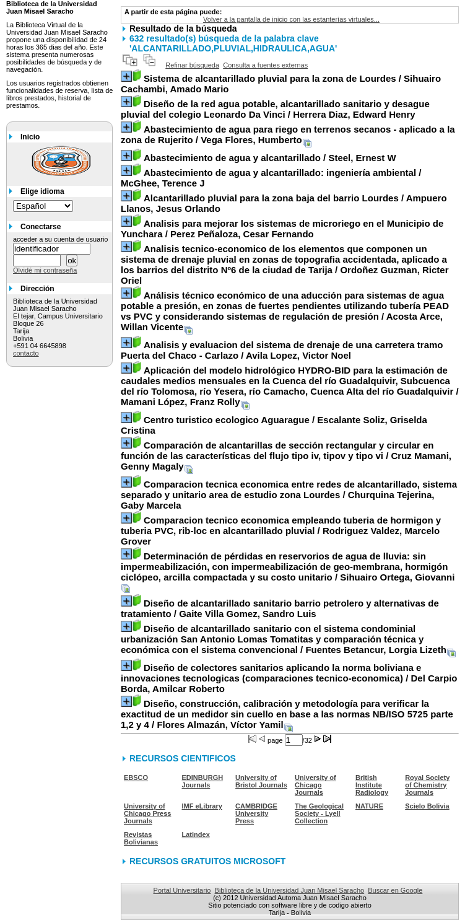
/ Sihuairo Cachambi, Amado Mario (281, 83)
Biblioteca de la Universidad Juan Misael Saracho (290, 890)
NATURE (369, 806)
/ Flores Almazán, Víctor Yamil (287, 714)
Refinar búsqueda (192, 65)
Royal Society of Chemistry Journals (427, 785)
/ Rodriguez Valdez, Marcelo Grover (281, 530)
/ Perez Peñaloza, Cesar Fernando (282, 228)
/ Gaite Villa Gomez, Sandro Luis (280, 608)
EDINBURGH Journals (203, 781)
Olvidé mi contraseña (45, 270)
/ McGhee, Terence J (271, 177)
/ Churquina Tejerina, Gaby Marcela (289, 494)
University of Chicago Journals (315, 785)
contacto (26, 353)
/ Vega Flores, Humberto (288, 134)
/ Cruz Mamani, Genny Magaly (286, 455)
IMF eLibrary (202, 806)
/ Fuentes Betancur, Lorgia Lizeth (283, 639)
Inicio (30, 137)
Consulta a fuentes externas (265, 65)
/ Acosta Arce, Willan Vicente (285, 311)
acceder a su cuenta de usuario (60, 239)
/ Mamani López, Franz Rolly (290, 386)
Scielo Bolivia (427, 806)
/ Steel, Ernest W (270, 157)
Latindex (196, 834)
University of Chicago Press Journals (147, 813)
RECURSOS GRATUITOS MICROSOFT (207, 861)
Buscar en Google (395, 890)
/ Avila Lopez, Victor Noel (282, 350)
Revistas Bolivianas (141, 838)
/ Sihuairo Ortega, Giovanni (287, 566)
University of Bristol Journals (261, 781)
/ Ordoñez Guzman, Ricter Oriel (284, 264)
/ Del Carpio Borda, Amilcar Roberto (289, 678)
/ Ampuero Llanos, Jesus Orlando (284, 203)
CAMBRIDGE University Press (256, 813)
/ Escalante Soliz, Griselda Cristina (274, 425)
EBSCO (136, 777)
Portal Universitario (182, 890)
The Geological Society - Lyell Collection (319, 813)
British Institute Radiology (371, 785)
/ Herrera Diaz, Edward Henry (275, 109)
